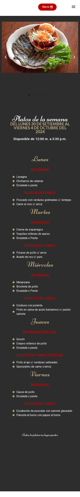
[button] (73, 6)
